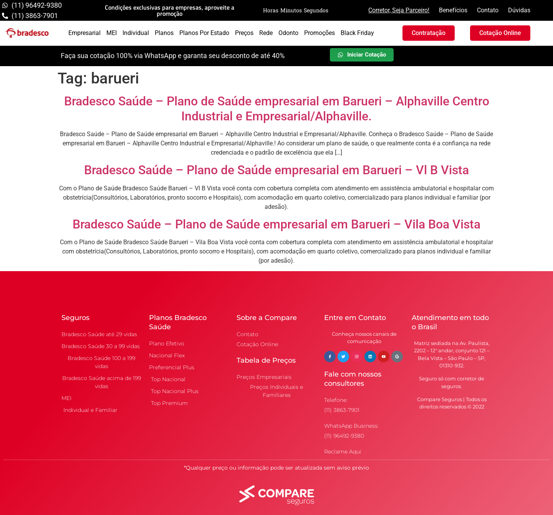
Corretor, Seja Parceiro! (398, 10)
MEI (111, 33)
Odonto (288, 33)
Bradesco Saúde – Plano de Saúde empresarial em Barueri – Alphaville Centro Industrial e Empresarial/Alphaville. (276, 108)
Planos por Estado (204, 33)
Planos (164, 33)
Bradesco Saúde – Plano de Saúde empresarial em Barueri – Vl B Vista (276, 170)
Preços (244, 33)
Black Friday (357, 33)
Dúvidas (519, 10)
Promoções (319, 33)
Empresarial (84, 33)
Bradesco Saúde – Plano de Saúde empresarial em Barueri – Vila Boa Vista (276, 224)
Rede (266, 33)
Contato (487, 10)
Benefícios (453, 10)
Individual (136, 33)
